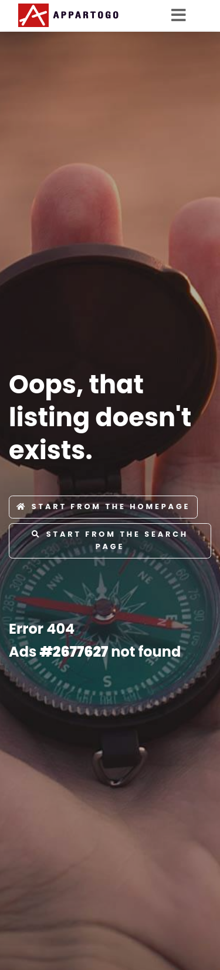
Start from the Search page (110, 540)
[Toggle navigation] (182, 15)
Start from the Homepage (103, 506)
